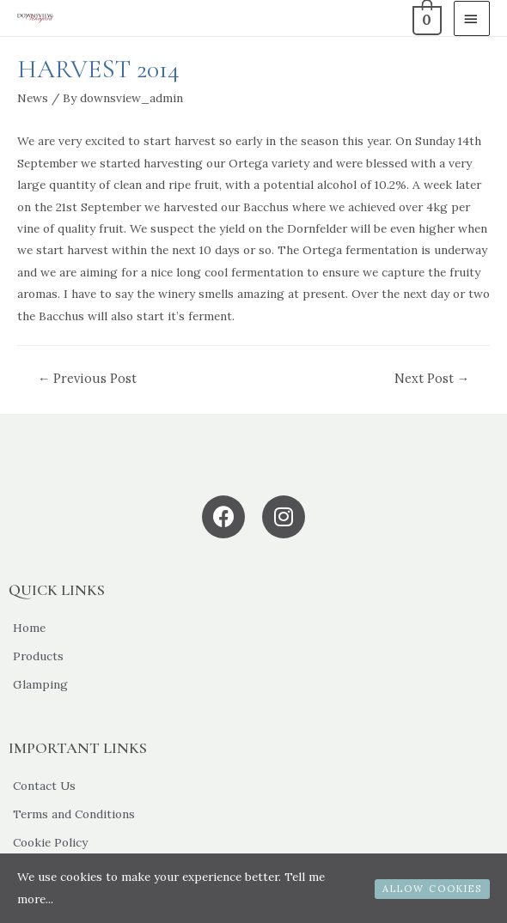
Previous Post (87, 378)
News (32, 98)
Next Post (432, 378)
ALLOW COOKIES (432, 889)
